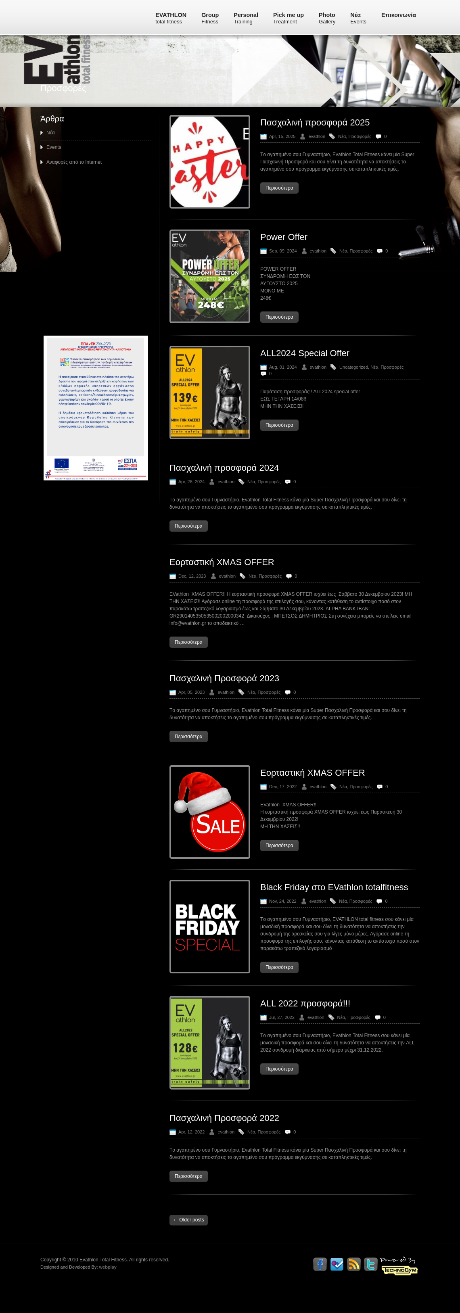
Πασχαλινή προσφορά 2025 (315, 137)
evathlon (316, 150)
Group (210, 18)
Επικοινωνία (398, 15)
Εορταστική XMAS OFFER (221, 577)
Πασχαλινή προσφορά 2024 (224, 482)
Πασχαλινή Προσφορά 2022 (224, 1132)
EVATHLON (170, 18)
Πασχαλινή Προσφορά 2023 (224, 693)
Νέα (358, 18)
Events (53, 162)
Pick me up (288, 18)
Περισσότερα (279, 202)
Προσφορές (359, 150)
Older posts (188, 1234)
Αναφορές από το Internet (74, 177)
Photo (327, 18)
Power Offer (283, 251)
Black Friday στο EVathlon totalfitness (334, 902)
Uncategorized (353, 381)
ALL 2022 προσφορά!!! (305, 1018)
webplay (104, 1291)
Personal (246, 18)
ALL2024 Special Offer (304, 368)
